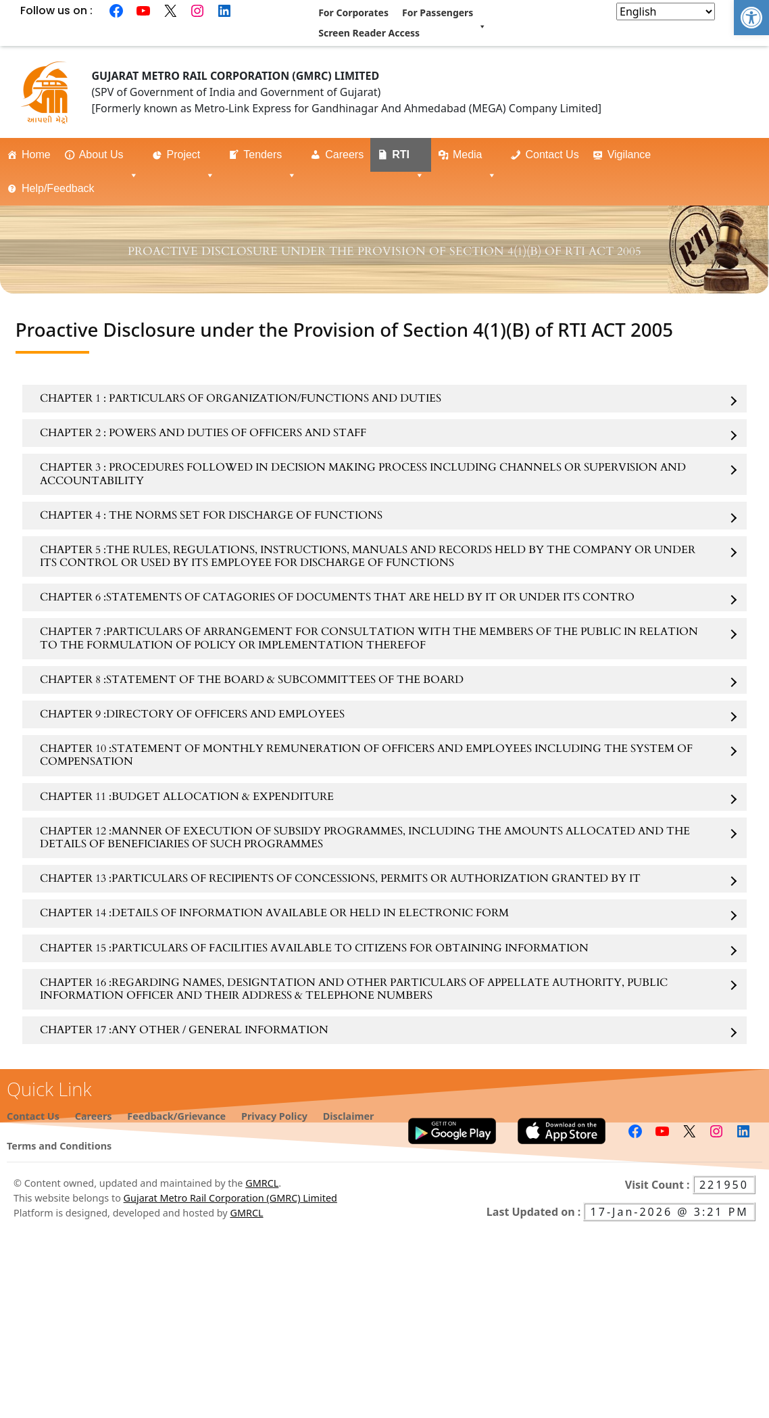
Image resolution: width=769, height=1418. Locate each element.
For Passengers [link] (444, 14)
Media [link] (475, 160)
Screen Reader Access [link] (369, 32)
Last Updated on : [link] (535, 1211)
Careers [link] (344, 154)
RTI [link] (408, 160)
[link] (751, 17)
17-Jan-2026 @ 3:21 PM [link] (669, 1211)
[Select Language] (665, 11)
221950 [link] (724, 1184)
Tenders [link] (270, 160)
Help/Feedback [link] (65, 194)
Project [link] (191, 160)
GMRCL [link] (261, 1183)
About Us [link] (109, 160)
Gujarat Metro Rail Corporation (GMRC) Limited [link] (230, 1197)
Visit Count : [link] (659, 1184)
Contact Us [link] (551, 154)
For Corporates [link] (353, 12)
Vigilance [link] (629, 154)
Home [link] (36, 154)
